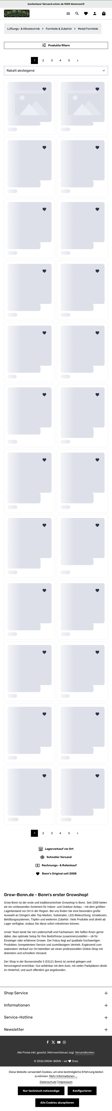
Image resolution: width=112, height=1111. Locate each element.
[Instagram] (64, 1043)
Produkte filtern (56, 45)
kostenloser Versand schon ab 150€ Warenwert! (56, 4)
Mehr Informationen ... (63, 1076)
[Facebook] (48, 1043)
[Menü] (68, 13)
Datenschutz (48, 1082)
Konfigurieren (82, 1091)
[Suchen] (77, 13)
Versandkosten (84, 1052)
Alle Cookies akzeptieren (57, 1102)
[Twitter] (54, 1043)
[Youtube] (59, 1043)
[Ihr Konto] (95, 13)
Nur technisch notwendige (41, 1091)
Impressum (65, 1082)
